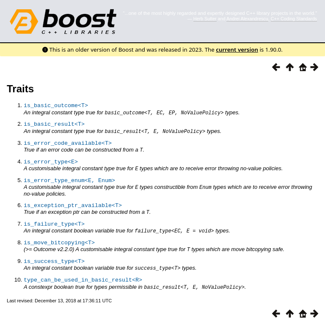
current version (237, 49)
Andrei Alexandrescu (247, 18)
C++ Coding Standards (294, 18)
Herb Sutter (205, 18)
